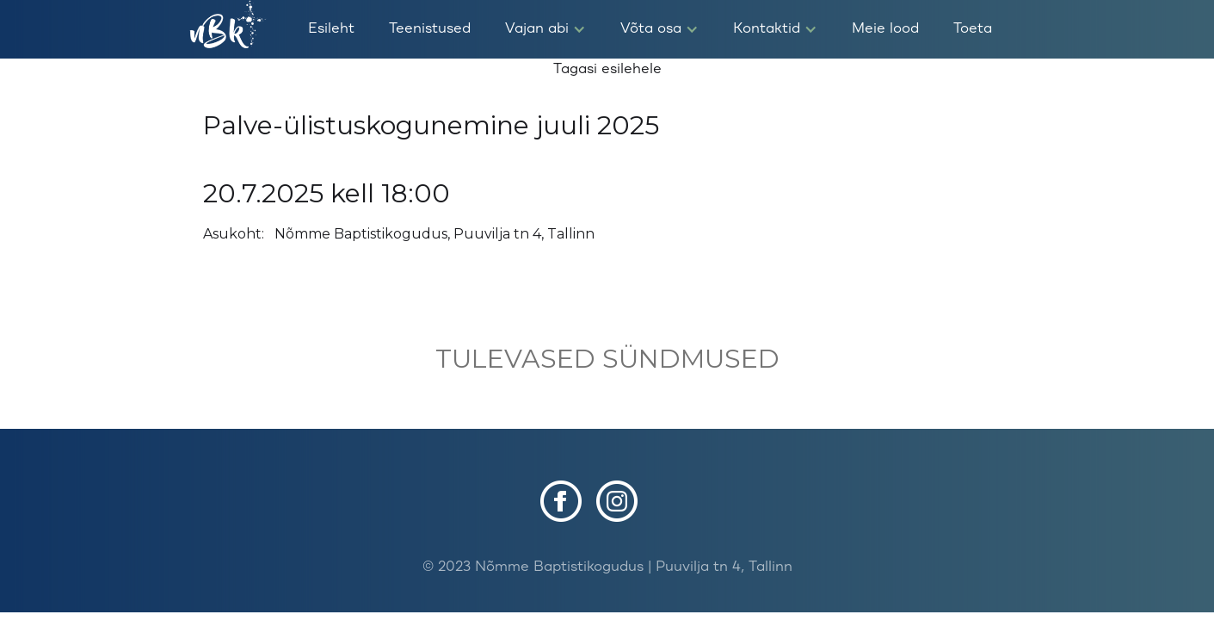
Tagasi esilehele (607, 69)
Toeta (972, 29)
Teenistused (430, 29)
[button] (545, 29)
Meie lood (885, 29)
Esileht (331, 29)
